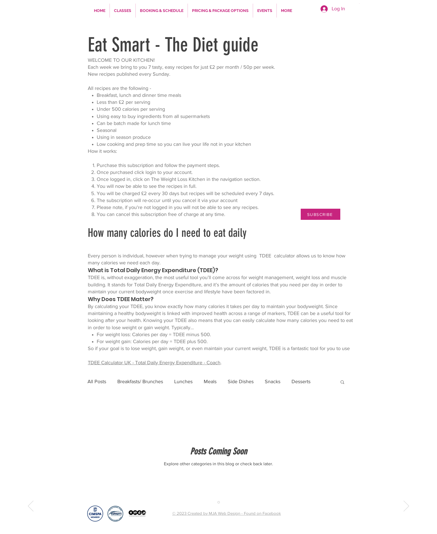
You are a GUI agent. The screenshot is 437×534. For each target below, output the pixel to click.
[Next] (406, 506)
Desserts (301, 381)
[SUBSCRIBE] (320, 214)
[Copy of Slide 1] (218, 502)
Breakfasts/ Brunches (140, 381)
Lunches (183, 381)
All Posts (97, 381)
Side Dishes (241, 381)
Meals (210, 381)
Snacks (272, 381)
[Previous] (30, 506)
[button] (375, 3)
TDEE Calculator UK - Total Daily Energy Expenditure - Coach (154, 362)
